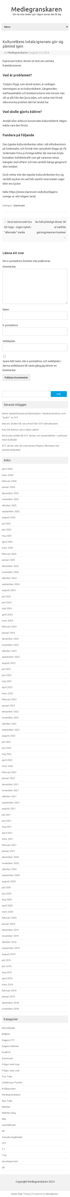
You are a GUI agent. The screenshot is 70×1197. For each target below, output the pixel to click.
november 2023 (10, 645)
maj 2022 (7, 754)
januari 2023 (8, 705)
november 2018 (10, 1008)
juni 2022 (6, 748)
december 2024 (10, 566)
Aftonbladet (8, 1028)
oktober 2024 (9, 578)
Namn (6, 309)
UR (3, 1167)
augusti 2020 (8, 881)
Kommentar (9, 266)
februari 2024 (9, 626)
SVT (4, 1143)
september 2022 (11, 729)
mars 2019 (7, 984)
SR (3, 1131)
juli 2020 (6, 887)
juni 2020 (6, 893)
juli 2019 (6, 960)
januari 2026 (8, 487)
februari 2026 (9, 481)
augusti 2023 (8, 663)
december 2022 (10, 711)
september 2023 (11, 657)
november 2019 (10, 935)
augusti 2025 (8, 517)
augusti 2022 (8, 735)
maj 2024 (7, 608)
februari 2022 (9, 772)
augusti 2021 (8, 808)
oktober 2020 (9, 869)
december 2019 (10, 930)
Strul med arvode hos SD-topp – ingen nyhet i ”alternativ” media (18, 227)
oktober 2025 (9, 505)
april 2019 (7, 978)
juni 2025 (6, 529)
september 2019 (11, 948)
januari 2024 (8, 632)
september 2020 (11, 875)
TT (3, 1149)
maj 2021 (7, 826)
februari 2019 (9, 990)
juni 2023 (6, 675)
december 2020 (10, 857)
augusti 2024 (8, 590)
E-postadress (10, 325)
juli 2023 (6, 669)
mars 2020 (7, 911)
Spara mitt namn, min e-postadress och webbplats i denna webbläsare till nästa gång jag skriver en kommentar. (32, 366)
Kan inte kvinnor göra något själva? (20, 429)
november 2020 (10, 863)
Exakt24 (6, 1052)
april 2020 (7, 905)
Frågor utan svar (11, 1070)
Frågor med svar (11, 1064)
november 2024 (10, 572)
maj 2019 (7, 972)
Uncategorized (10, 1161)
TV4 (4, 1155)
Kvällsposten (9, 1088)
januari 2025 (8, 560)
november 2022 (10, 717)
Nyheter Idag (9, 1112)
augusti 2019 (8, 954)
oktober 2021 (9, 796)
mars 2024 (7, 620)
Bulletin (6, 1034)
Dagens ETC (8, 1040)
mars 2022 (7, 766)
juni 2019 (6, 966)
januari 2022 (8, 778)
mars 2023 (7, 693)
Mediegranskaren (36, 9)
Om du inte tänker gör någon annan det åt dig (37, 14)
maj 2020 (7, 899)
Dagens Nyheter (10, 1046)
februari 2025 (9, 554)
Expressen (19, 205)
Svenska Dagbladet (12, 1137)
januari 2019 (8, 996)
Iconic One (16, 1194)
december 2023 (10, 638)
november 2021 (10, 790)
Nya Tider (7, 1100)
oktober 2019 (9, 942)
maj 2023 (7, 681)
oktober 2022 (9, 723)
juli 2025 (6, 523)
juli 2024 (6, 596)
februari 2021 (9, 845)
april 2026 (7, 469)
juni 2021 (6, 820)
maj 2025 (7, 535)
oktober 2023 (9, 651)
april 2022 (7, 760)
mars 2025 (7, 547)
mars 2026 (7, 475)
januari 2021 (8, 851)
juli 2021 (6, 814)
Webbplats (9, 341)
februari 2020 (9, 917)
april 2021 (7, 833)
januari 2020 (8, 924)
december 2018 (10, 1002)
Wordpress (52, 1194)
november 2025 (10, 499)
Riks (4, 1119)
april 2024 (7, 614)
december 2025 (10, 493)
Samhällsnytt (9, 1125)
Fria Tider (7, 1076)
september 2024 (11, 584)
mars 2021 (7, 839)
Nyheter (6, 1106)
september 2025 (11, 511)
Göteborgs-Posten (12, 1082)
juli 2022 (6, 742)
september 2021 (11, 802)
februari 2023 (9, 699)
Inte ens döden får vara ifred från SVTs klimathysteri (30, 423)
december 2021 (10, 784)
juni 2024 (6, 602)
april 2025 (7, 541)
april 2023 (7, 687)
